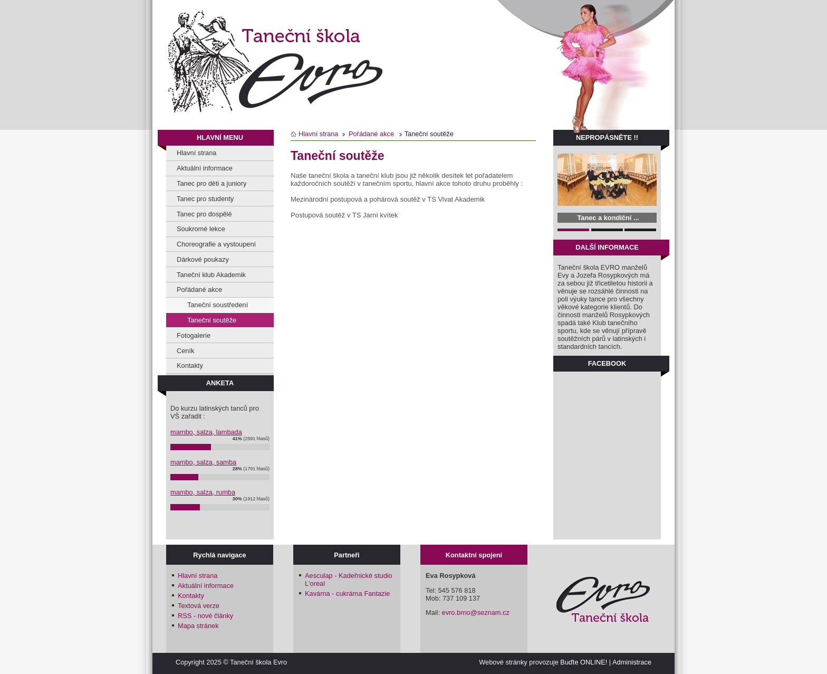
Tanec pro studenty (205, 199)
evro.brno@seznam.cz (475, 612)
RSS (205, 616)
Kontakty (190, 365)
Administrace (631, 662)
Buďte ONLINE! (583, 662)
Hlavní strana (196, 153)
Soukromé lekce (201, 229)
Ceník (185, 351)
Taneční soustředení (217, 305)
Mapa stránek (198, 626)
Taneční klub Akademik (211, 275)
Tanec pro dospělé (204, 214)
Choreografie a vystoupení (216, 244)
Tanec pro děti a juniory (211, 183)
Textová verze (198, 606)
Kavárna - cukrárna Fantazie (347, 593)
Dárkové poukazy (203, 259)
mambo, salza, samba (203, 462)
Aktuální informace (205, 168)
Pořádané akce (199, 289)
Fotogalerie (193, 335)
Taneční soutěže (211, 320)
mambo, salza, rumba (202, 492)
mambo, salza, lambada (206, 432)
